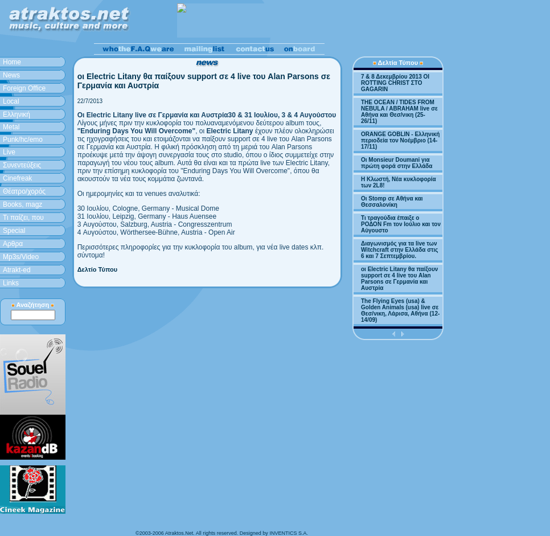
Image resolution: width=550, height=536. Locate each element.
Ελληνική (16, 114)
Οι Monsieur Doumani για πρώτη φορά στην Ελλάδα (397, 163)
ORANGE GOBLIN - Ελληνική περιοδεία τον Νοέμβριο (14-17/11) (400, 140)
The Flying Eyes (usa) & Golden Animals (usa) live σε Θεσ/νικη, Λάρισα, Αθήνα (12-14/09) (400, 310)
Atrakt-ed (17, 270)
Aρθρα (13, 244)
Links (11, 283)
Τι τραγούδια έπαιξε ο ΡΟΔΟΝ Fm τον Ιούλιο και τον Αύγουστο (401, 224)
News (11, 75)
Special (14, 231)
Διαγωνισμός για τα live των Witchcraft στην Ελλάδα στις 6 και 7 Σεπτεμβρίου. (399, 249)
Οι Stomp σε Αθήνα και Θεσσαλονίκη (392, 201)
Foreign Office (24, 88)
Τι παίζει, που (23, 218)
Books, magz (22, 204)
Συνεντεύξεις (22, 165)
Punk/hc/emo (23, 140)
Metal (11, 127)
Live (9, 152)
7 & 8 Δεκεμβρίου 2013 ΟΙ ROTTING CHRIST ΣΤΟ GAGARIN (395, 82)
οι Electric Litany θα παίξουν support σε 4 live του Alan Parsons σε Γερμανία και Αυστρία (399, 278)
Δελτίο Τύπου (97, 269)
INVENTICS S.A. (288, 533)
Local (11, 101)
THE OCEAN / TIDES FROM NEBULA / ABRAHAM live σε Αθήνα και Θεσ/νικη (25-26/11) (399, 111)
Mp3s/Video (21, 257)
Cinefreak (17, 178)
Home (12, 62)
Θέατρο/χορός (24, 191)
